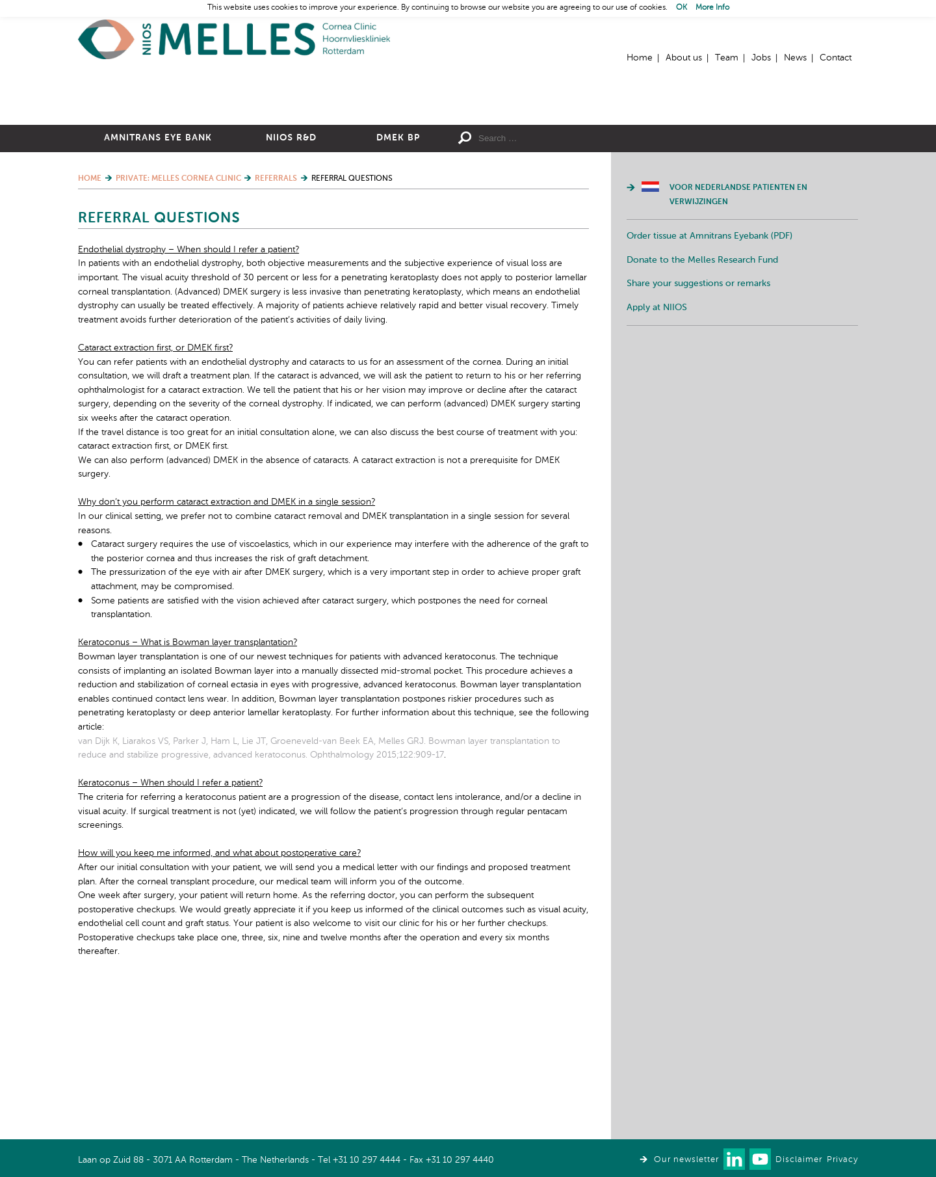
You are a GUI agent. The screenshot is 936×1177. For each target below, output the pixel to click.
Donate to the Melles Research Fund (702, 402)
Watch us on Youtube (760, 1159)
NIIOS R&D (291, 280)
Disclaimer (798, 1160)
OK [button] (681, 8)
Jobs (761, 57)
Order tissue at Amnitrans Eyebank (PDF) (709, 378)
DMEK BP (398, 280)
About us (684, 57)
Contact (836, 57)
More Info (712, 8)
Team (726, 57)
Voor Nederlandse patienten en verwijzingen (738, 337)
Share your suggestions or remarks (698, 425)
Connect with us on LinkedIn (734, 1159)
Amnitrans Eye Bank (158, 280)
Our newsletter (686, 1160)
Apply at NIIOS (657, 450)
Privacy (842, 1160)
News (795, 57)
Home (234, 39)
